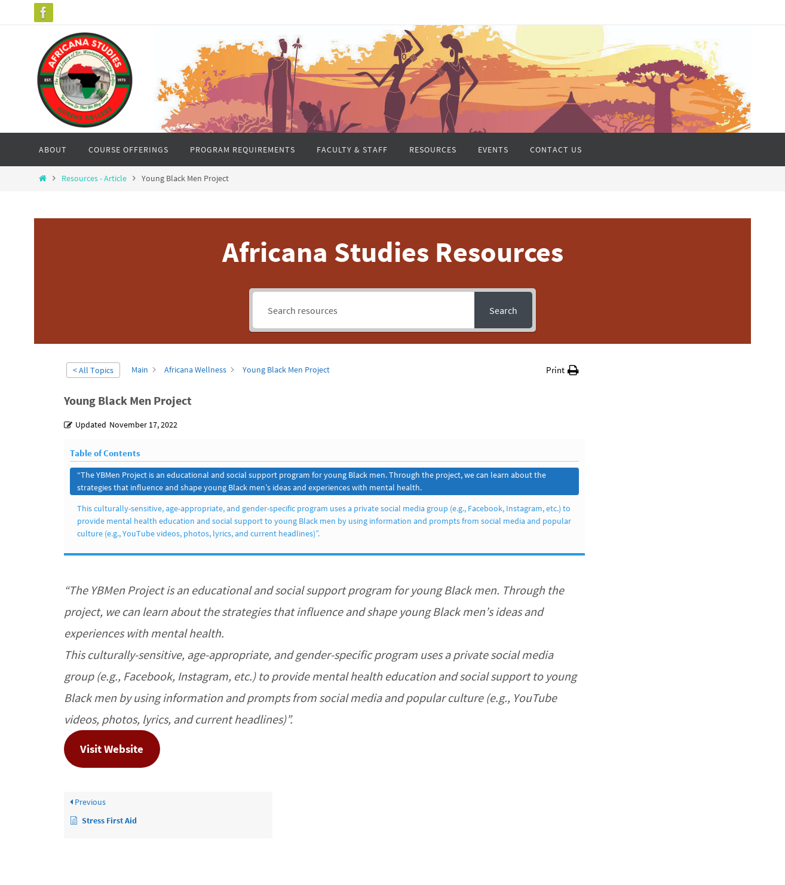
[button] (562, 370)
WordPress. (429, 843)
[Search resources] (363, 310)
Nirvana (390, 843)
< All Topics (93, 370)
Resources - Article (94, 178)
